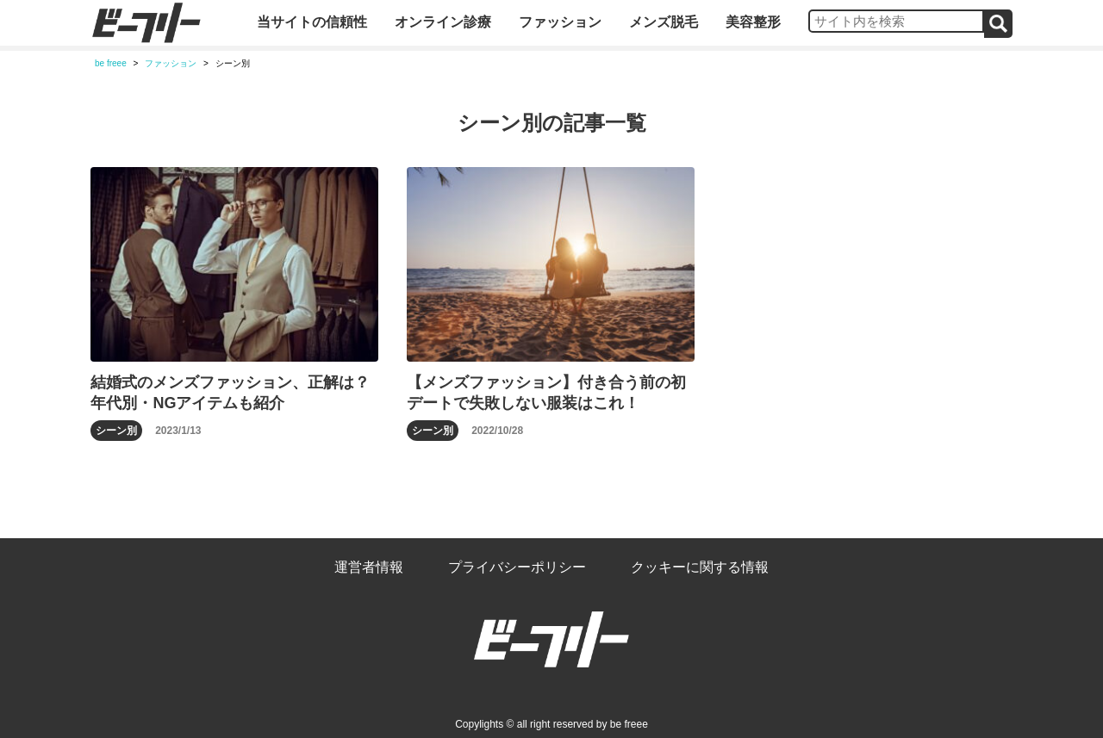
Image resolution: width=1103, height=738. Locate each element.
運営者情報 (368, 567)
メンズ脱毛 (663, 22)
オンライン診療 (443, 22)
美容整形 (753, 22)
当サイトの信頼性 (312, 22)
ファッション (560, 22)
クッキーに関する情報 (700, 567)
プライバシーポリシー (517, 567)
